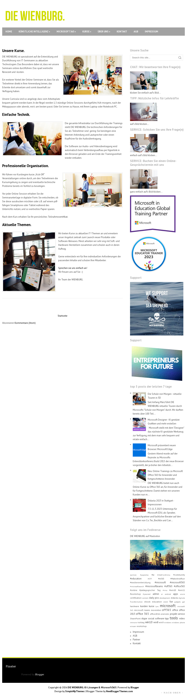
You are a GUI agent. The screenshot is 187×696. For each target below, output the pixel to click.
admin (156, 594)
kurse (151, 606)
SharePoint (135, 618)
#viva (165, 590)
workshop (142, 626)
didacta (174, 597)
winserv (133, 626)
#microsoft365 (177, 582)
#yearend (146, 594)
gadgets (177, 601)
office (175, 610)
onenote (165, 614)
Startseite (62, 315)
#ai (153, 574)
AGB (136, 31)
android (168, 594)
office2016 (155, 614)
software (159, 618)
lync (157, 606)
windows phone (178, 622)
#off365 (168, 586)
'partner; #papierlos (139, 575)
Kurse (86, 31)
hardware (134, 606)
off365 (166, 610)
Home (8, 31)
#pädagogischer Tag (150, 590)
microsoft (168, 605)
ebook (147, 601)
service (181, 613)
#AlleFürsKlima (163, 575)
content (145, 598)
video (182, 618)
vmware (133, 622)
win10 (148, 622)
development (165, 598)
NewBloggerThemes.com (119, 691)
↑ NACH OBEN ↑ (172, 692)
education (157, 601)
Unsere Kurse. (13, 50)
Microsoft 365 (66, 31)
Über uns (104, 31)
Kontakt (122, 31)
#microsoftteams (154, 586)
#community (179, 574)
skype (144, 618)
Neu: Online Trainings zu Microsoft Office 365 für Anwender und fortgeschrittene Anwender (165, 475)
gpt (183, 601)
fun (171, 601)
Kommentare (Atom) (25, 322)
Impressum (151, 31)
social (151, 618)
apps (175, 594)
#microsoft (160, 582)
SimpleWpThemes (74, 691)
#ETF (150, 578)
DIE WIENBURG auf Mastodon (145, 536)
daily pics (154, 597)
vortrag (141, 622)
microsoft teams (142, 610)
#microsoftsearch (137, 586)
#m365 (161, 578)
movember (156, 610)
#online (133, 590)
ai (162, 594)
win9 (161, 622)
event (165, 601)
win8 (155, 622)
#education (136, 578)
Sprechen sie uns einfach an (72, 268)
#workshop (135, 594)
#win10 (172, 590)
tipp (167, 618)
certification (136, 597)
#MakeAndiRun (177, 578)
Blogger (39, 674)
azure (182, 594)
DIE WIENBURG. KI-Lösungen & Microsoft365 (92, 687)
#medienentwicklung (140, 582)
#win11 (181, 590)
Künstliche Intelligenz (34, 31)
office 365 (142, 613)
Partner (136, 639)
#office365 (179, 586)
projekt (173, 613)
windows (167, 622)
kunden (144, 606)
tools (174, 617)
